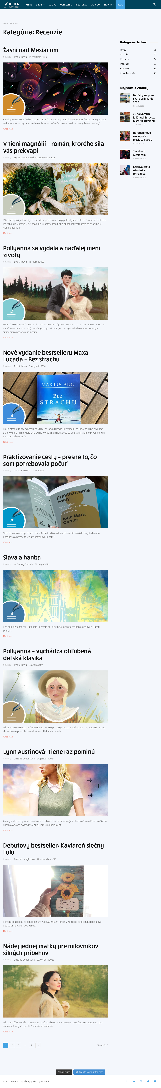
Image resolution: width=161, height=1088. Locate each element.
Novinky (109, 4)
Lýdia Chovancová (25, 157)
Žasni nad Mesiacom (30, 49)
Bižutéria (81, 4)
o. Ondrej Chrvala (24, 564)
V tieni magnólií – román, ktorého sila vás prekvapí (53, 147)
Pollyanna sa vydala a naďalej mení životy (51, 251)
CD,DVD (52, 4)
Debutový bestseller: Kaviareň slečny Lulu (53, 848)
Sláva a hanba (22, 557)
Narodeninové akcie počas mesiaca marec (142, 136)
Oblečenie (66, 4)
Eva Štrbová (21, 56)
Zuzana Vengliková (25, 758)
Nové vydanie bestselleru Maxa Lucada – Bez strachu (45, 355)
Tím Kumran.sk (23, 470)
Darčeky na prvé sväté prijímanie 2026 (143, 98)
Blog (120, 4)
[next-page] (38, 1045)
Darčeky (95, 4)
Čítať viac (8, 129)
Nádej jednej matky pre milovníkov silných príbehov (50, 949)
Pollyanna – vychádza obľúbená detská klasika (47, 654)
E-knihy (40, 4)
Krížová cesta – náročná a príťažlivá (142, 170)
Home (5, 23)
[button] (154, 4)
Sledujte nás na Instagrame (89, 1072)
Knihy (29, 4)
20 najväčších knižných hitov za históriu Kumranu (144, 117)
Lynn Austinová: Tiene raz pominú (49, 751)
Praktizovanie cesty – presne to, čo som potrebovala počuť (50, 460)
